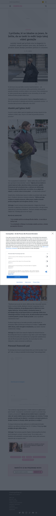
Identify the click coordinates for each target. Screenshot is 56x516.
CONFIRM (17, 276)
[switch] (47, 256)
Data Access (28, 282)
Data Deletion (19, 282)
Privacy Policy (36, 282)
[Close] (53, 234)
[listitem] (28, 253)
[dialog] (28, 258)
